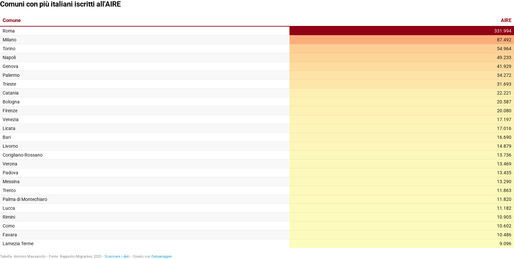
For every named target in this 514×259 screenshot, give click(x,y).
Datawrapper (161, 256)
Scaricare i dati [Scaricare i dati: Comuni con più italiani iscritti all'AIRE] (117, 256)
